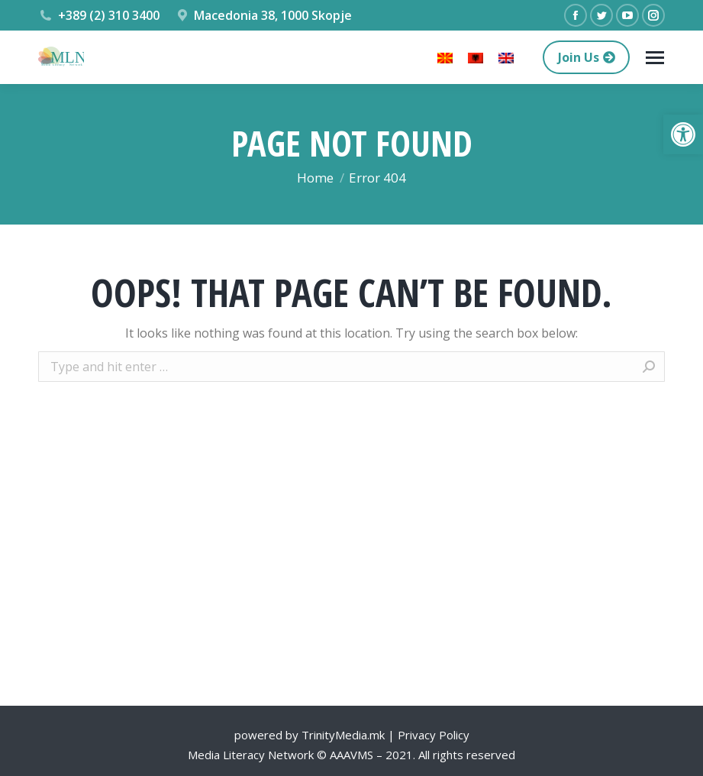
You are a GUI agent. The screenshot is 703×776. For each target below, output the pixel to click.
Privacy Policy (433, 734)
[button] (683, 134)
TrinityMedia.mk (343, 734)
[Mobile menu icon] (655, 57)
